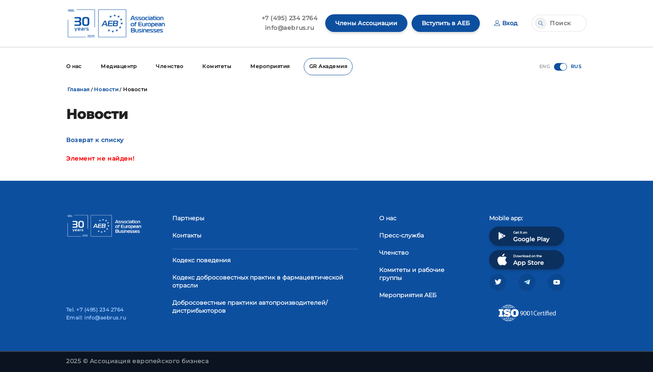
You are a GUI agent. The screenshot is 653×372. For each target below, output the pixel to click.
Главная (78, 89)
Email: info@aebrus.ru (96, 317)
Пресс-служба (401, 235)
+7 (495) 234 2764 (290, 18)
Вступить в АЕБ (446, 23)
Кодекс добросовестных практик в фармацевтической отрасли (257, 281)
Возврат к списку (95, 139)
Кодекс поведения (201, 260)
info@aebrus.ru (289, 28)
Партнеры (188, 218)
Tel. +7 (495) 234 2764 (95, 309)
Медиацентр (119, 66)
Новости (106, 89)
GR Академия (330, 66)
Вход (505, 23)
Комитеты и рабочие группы (411, 273)
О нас (74, 66)
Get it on (522, 236)
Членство (170, 66)
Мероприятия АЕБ (407, 294)
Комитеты (218, 66)
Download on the (519, 259)
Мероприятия (271, 66)
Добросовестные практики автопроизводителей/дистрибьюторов (250, 306)
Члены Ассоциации (366, 23)
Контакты (186, 235)
